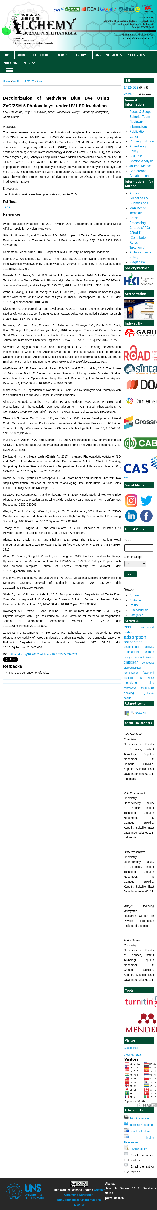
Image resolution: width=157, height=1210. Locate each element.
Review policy (138, 1148)
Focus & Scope (140, 112)
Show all (138, 713)
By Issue (134, 595)
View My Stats (133, 1054)
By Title (134, 605)
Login (134, 5)
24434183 (131, 94)
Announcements (108, 55)
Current (63, 55)
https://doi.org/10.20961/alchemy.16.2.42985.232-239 (43, 654)
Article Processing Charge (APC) (139, 222)
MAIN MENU (9, 70)
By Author (135, 600)
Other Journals (138, 610)
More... (128, 477)
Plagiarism (137, 262)
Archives (83, 55)
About (22, 55)
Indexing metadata (141, 1124)
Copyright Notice (141, 141)
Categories (42, 55)
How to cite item (139, 1131)
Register (147, 5)
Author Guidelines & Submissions (138, 198)
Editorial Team (139, 116)
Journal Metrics (140, 166)
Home (7, 55)
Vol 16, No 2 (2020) (23, 81)
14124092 (131, 87)
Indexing (10, 63)
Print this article (139, 1118)
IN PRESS (29, 63)
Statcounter (131, 1047)
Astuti (40, 81)
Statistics (136, 55)
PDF (7, 207)
